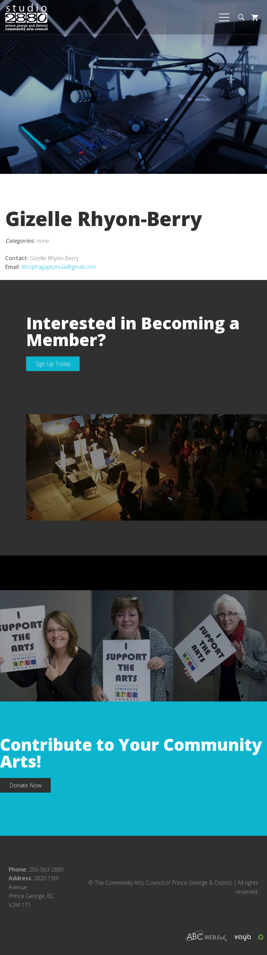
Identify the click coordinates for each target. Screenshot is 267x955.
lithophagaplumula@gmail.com (59, 267)
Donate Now (25, 785)
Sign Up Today (53, 364)
